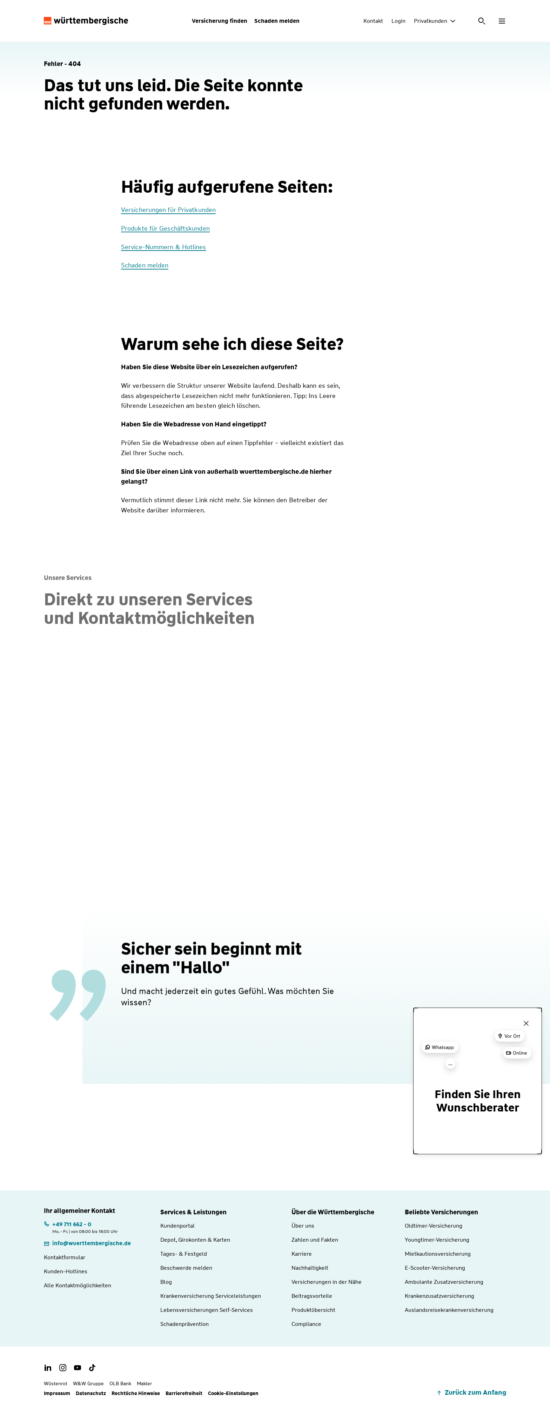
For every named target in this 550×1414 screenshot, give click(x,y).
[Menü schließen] (526, 1023)
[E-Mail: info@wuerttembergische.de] (87, 1243)
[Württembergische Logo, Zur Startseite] (86, 21)
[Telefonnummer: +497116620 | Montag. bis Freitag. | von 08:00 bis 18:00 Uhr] (81, 1227)
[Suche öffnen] (482, 21)
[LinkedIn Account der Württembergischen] (48, 1367)
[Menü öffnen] (502, 21)
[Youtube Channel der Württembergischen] (77, 1367)
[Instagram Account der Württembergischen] (63, 1367)
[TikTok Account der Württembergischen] (92, 1367)
